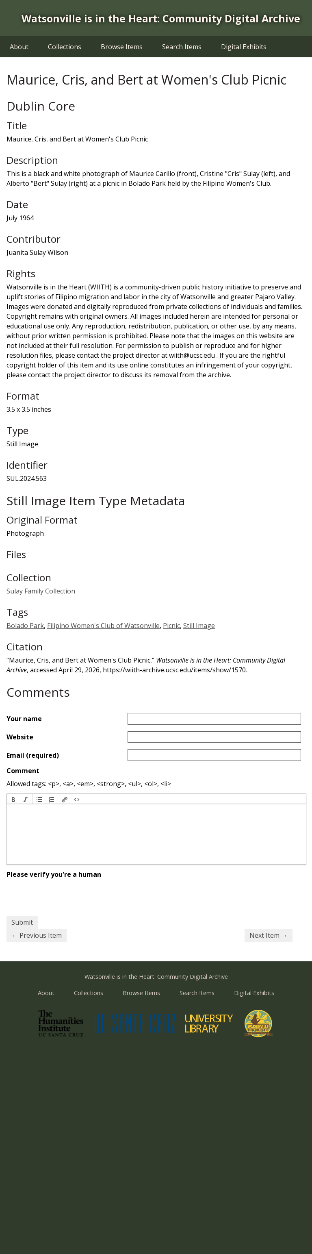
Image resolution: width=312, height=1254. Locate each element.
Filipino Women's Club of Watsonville (103, 625)
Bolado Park (25, 625)
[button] (13, 799)
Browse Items (122, 46)
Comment (22, 770)
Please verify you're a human (53, 874)
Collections (64, 46)
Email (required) (32, 755)
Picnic (171, 625)
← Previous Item (36, 935)
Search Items (182, 46)
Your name (24, 718)
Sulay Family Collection (40, 591)
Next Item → (268, 935)
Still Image (199, 625)
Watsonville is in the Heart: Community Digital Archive (161, 18)
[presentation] (13, 798)
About (19, 46)
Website (19, 737)
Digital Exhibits (243, 46)
